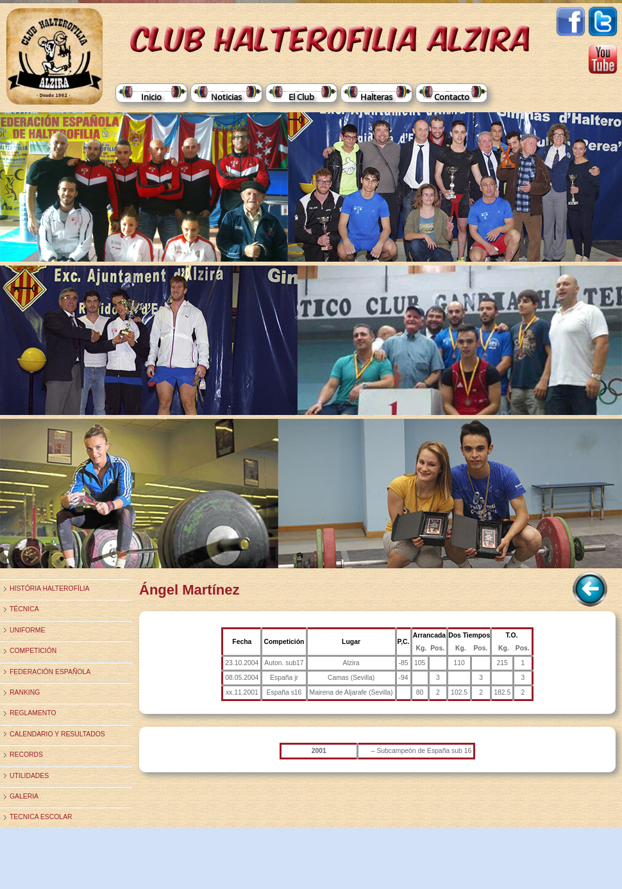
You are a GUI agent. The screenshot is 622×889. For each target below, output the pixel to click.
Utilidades (29, 775)
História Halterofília (50, 588)
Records (26, 754)
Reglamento (33, 712)
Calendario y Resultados (57, 734)
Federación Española (50, 671)
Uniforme (27, 630)
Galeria (24, 796)
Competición (33, 650)
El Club (301, 97)
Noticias (226, 97)
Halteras (376, 97)
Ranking (25, 692)
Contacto (451, 97)
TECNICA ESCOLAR (41, 816)
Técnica (24, 609)
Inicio (151, 97)
